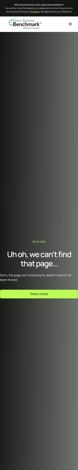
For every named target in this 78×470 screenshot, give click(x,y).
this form (35, 11)
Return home (39, 294)
